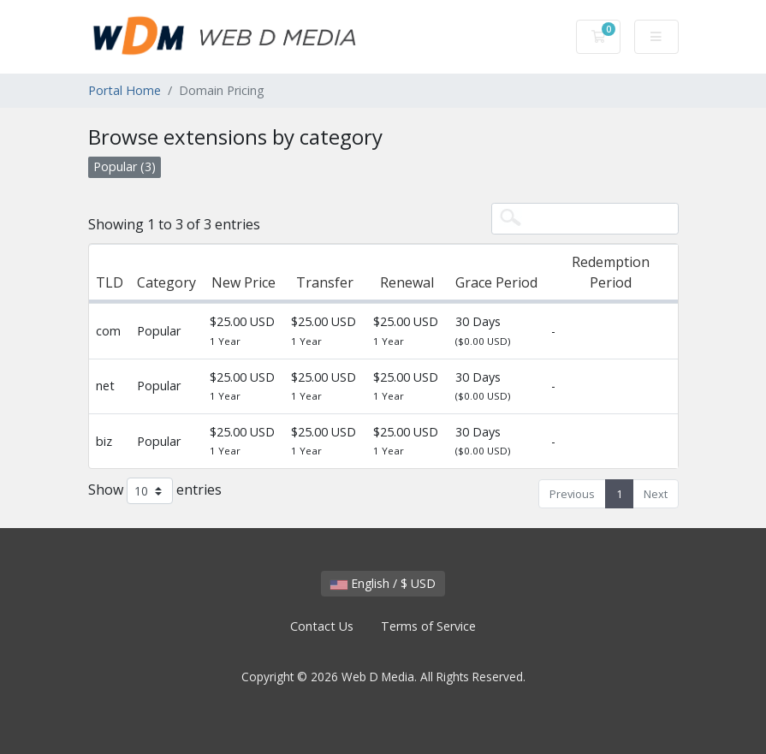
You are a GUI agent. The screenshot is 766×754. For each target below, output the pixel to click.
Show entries (155, 491)
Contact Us (321, 626)
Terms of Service (428, 626)
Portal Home (124, 90)
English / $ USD (383, 583)
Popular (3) (124, 166)
